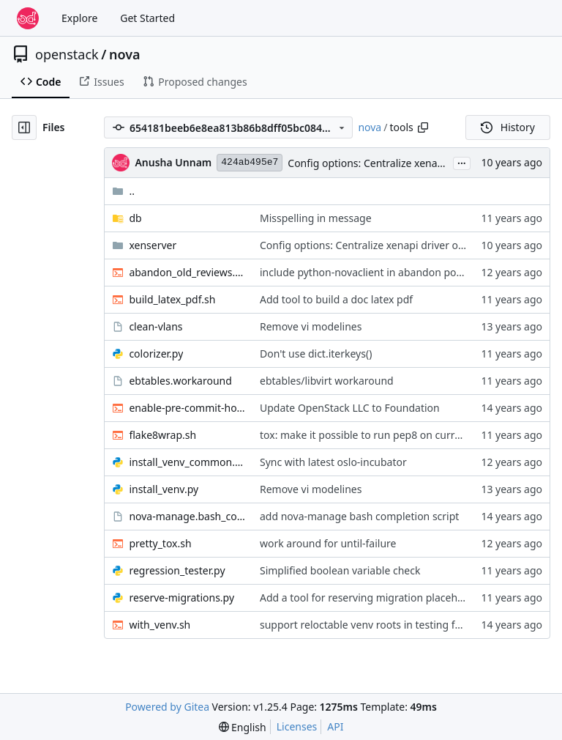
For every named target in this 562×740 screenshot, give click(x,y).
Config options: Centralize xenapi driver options (402, 163)
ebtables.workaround (180, 381)
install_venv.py (163, 489)
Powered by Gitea (167, 707)
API (335, 726)
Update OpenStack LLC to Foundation (350, 408)
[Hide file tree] (24, 127)
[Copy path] (423, 127)
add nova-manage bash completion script (359, 516)
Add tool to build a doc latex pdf (336, 299)
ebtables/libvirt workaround (327, 381)
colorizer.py (156, 353)
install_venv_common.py (187, 462)
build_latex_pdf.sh (172, 299)
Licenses (297, 726)
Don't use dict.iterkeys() (316, 353)
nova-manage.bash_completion (187, 516)
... (461, 162)
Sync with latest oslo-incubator (333, 462)
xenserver (152, 245)
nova (124, 54)
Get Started (147, 18)
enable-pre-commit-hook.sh (187, 408)
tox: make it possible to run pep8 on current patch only (391, 435)
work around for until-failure (328, 543)
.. (123, 191)
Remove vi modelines (310, 326)
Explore (79, 18)
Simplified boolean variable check (340, 570)
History (508, 127)
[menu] (242, 727)
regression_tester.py (177, 570)
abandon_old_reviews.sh (187, 272)
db (135, 218)
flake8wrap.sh (162, 435)
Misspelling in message (316, 218)
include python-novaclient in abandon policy (366, 272)
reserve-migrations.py (181, 597)
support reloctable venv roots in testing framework (381, 625)
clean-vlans (155, 326)
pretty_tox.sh (160, 543)
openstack (67, 54)
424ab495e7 (249, 162)
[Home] (27, 18)
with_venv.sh (159, 625)
